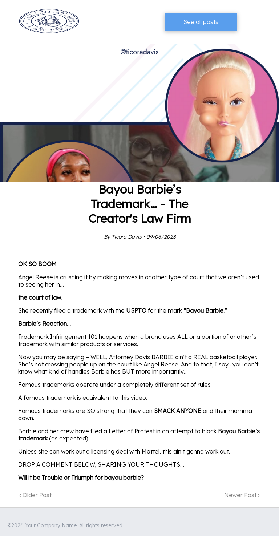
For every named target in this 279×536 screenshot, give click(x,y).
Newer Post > (242, 495)
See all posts (200, 21)
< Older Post (35, 495)
